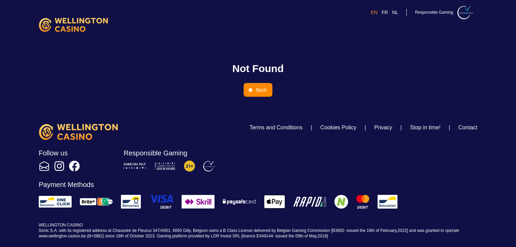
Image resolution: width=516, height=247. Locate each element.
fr (385, 12)
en (374, 12)
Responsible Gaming (434, 12)
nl (395, 12)
